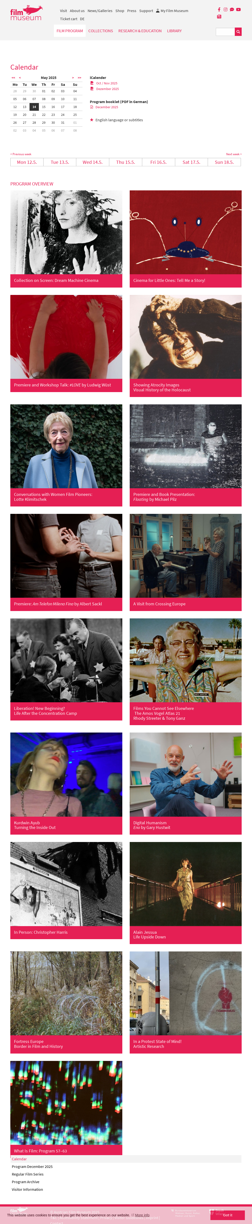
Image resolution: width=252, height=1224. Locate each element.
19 (15, 114)
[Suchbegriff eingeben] (225, 32)
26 (15, 122)
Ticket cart (68, 18)
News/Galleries (100, 10)
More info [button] (142, 1215)
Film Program (70, 30)
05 (15, 99)
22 (44, 114)
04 (75, 91)
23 (53, 114)
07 (34, 99)
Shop (119, 10)
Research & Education (140, 30)
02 (53, 91)
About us (77, 10)
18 (75, 107)
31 (62, 122)
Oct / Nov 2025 (103, 83)
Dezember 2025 (104, 89)
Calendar (19, 1158)
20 (24, 114)
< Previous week (20, 154)
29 (24, 91)
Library (174, 30)
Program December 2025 (32, 1166)
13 (24, 107)
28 (15, 91)
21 (34, 114)
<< (13, 78)
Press (131, 10)
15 (44, 107)
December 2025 (104, 107)
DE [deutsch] (82, 18)
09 (53, 99)
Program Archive (25, 1181)
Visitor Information (27, 1189)
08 (44, 99)
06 (24, 99)
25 (75, 114)
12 (15, 107)
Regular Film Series (28, 1174)
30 (34, 91)
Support (146, 10)
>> (79, 78)
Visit (63, 10)
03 (62, 91)
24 (62, 114)
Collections (100, 30)
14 (34, 107)
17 (62, 107)
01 (44, 91)
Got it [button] (227, 1215)
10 (62, 99)
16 (53, 107)
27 (24, 122)
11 (75, 99)
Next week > (234, 154)
